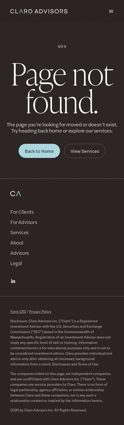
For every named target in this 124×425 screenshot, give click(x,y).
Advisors (19, 253)
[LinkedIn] (13, 281)
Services (19, 232)
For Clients (22, 212)
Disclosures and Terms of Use (75, 363)
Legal (16, 263)
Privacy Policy (40, 311)
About (16, 242)
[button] (39, 151)
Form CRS (18, 311)
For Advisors (23, 222)
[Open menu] (111, 11)
